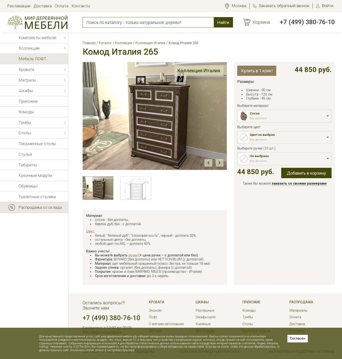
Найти (223, 22)
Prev (208, 163)
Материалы (299, 311)
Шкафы (202, 302)
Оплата (61, 6)
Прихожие (251, 302)
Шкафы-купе (205, 317)
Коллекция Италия (197, 71)
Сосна (255, 113)
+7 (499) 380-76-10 (307, 22)
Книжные (203, 324)
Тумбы (247, 317)
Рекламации (18, 6)
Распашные (205, 311)
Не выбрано (259, 156)
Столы (247, 324)
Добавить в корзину (306, 173)
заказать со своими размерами (299, 184)
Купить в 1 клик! (257, 70)
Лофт (153, 317)
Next (219, 163)
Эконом (155, 311)
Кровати (156, 302)
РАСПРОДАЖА (301, 302)
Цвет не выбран (262, 134)
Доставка (42, 6)
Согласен (297, 338)
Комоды (249, 311)
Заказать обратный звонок (284, 5)
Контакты (80, 6)
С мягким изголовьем (166, 324)
